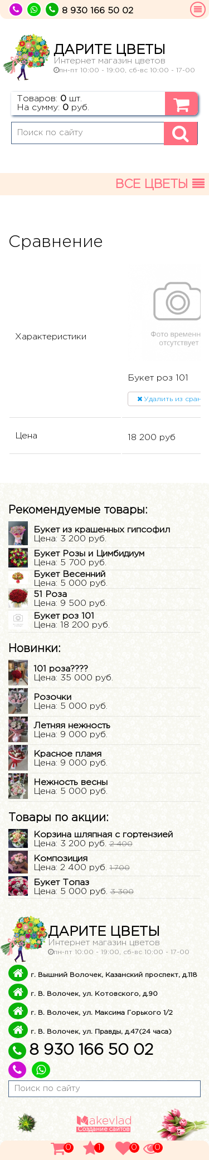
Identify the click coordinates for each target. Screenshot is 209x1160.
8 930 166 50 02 (80, 1050)
